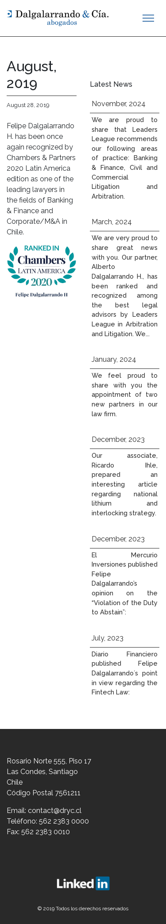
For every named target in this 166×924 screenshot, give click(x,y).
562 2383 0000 (64, 821)
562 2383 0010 (45, 832)
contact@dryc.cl (54, 810)
